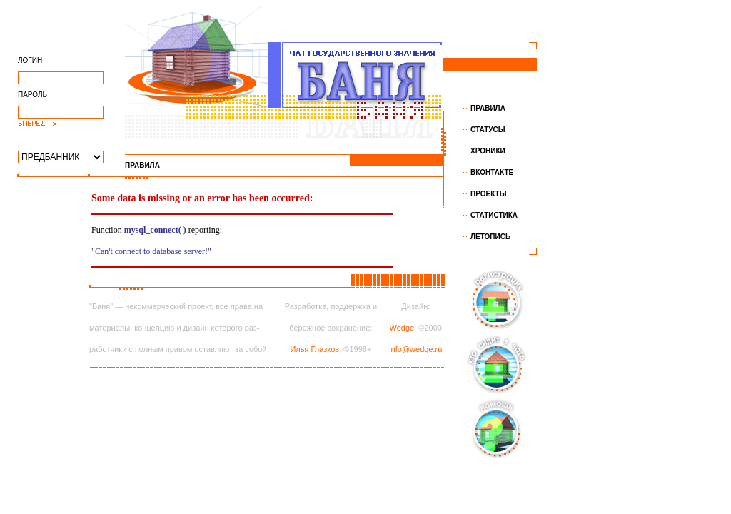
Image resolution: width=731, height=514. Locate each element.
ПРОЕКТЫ (488, 194)
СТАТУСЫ (487, 129)
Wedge (402, 327)
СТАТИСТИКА (494, 215)
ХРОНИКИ (487, 151)
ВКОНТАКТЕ (491, 172)
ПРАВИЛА (487, 108)
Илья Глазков (314, 349)
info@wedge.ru (415, 349)
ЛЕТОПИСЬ (490, 237)
